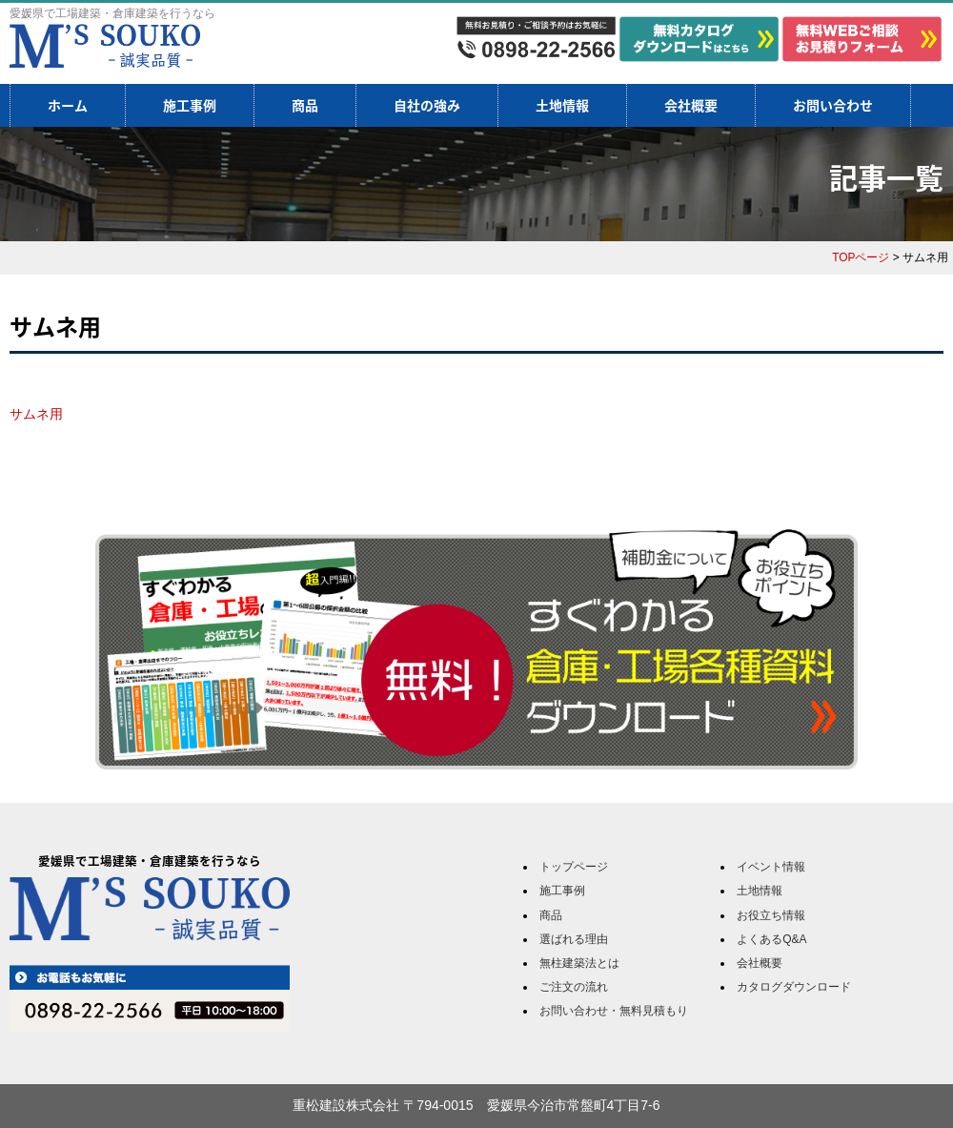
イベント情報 (771, 866)
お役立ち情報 (771, 915)
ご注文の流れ (573, 987)
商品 (305, 104)
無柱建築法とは (579, 963)
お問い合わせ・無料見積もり (613, 1010)
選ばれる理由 (573, 939)
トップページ (573, 866)
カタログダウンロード (794, 987)
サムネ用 (36, 413)
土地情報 (562, 104)
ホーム (68, 104)
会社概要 (691, 104)
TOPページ (860, 257)
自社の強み (427, 104)
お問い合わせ (833, 104)
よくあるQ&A (771, 939)
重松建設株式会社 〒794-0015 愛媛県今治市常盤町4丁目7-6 (476, 1105)
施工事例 (189, 104)
